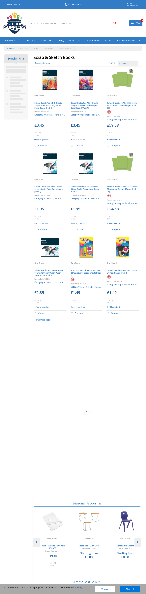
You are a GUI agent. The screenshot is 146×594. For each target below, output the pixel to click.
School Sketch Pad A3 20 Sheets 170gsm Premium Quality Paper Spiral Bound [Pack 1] (84, 105)
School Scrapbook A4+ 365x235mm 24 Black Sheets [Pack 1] (122, 271)
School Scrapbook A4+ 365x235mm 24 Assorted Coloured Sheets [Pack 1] (86, 273)
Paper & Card (74, 40)
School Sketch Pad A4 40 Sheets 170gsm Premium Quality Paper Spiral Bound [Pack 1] (48, 105)
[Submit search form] (113, 23)
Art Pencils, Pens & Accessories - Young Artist (65, 114)
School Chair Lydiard (125, 545)
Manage (105, 589)
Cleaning (60, 40)
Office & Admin (93, 40)
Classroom (31, 40)
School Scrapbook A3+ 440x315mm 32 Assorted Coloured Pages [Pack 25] (122, 105)
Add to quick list (41, 140)
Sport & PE (46, 40)
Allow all (130, 589)
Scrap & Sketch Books (126, 119)
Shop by (9, 40)
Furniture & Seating (126, 40)
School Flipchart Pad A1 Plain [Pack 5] (53, 546)
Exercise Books (65, 48)
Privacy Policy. (76, 587)
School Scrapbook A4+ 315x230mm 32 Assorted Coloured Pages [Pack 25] (122, 189)
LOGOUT (17, 4)
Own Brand (39, 95)
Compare (40, 146)
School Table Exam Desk (89, 545)
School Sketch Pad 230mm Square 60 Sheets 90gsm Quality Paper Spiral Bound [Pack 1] (48, 273)
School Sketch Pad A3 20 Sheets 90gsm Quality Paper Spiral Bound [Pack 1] (85, 189)
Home (10, 48)
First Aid (108, 40)
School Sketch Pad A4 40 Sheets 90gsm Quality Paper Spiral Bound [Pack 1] (48, 189)
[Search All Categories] (73, 23)
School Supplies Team (29, 48)
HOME (9, 4)
